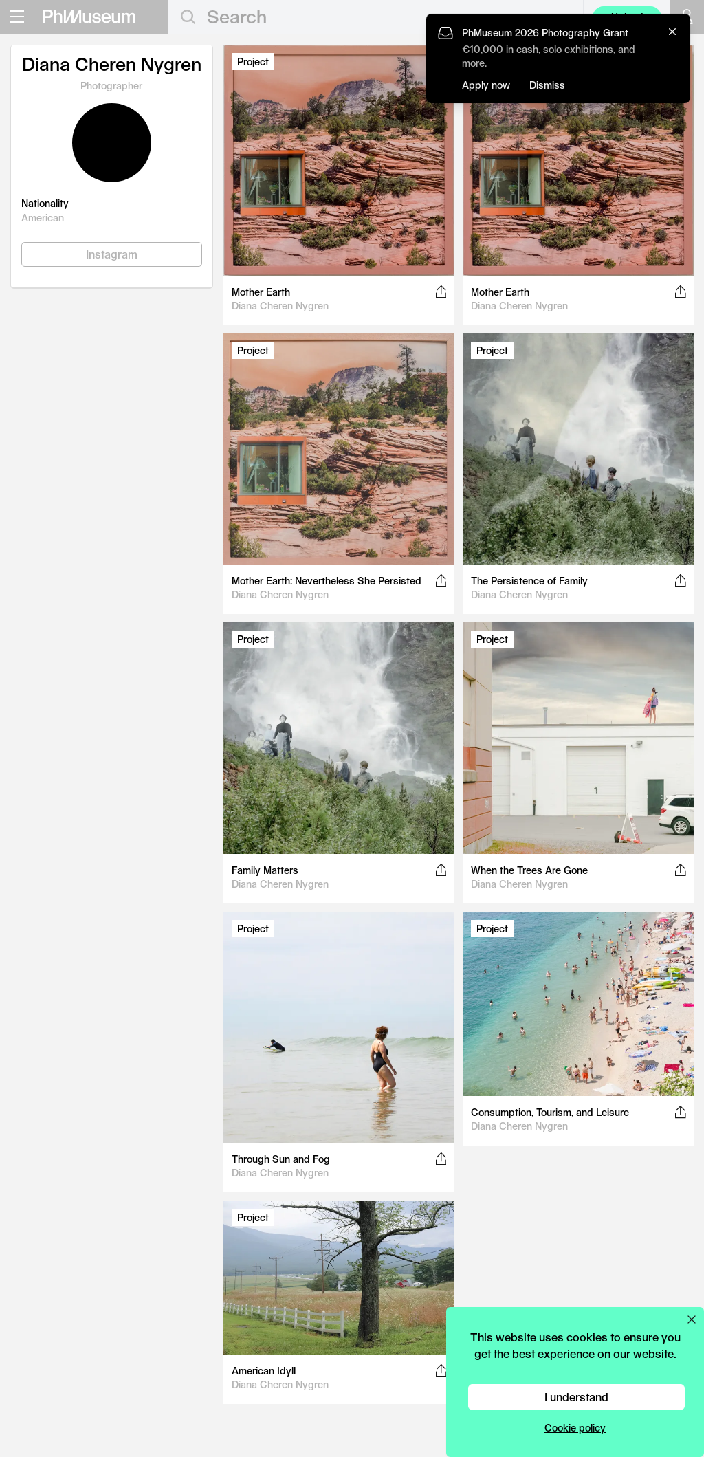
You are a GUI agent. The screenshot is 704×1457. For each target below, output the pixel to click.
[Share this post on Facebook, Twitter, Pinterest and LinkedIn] (441, 291)
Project (253, 61)
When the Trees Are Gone (529, 870)
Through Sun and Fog (281, 1159)
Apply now (486, 85)
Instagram (112, 254)
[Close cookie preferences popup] (691, 1319)
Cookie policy (575, 1428)
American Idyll (264, 1371)
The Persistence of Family (529, 581)
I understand (576, 1396)
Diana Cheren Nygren (280, 305)
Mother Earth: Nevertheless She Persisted (326, 581)
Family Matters (265, 870)
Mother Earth (261, 292)
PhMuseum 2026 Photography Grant (545, 33)
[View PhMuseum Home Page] (89, 16)
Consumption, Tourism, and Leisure (550, 1112)
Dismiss (547, 85)
